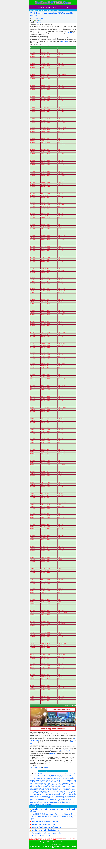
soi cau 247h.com (42, 791)
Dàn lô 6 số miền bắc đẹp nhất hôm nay (46, 827)
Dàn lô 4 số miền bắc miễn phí (46, 782)
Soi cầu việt (62, 799)
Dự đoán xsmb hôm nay (39, 783)
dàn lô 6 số (64, 41)
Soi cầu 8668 (67, 791)
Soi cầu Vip (41, 7)
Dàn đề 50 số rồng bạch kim (42, 780)
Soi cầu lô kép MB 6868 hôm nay (44, 824)
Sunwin (49, 839)
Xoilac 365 (69, 838)
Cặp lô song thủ (70, 777)
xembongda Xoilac (60, 838)
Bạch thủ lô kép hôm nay (41, 773)
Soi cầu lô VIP (49, 794)
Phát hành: (33, 18)
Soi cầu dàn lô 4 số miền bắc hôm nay (46, 830)
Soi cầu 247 (38, 22)
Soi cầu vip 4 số (70, 799)
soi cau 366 (51, 791)
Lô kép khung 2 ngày (63, 783)
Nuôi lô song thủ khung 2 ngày (57, 788)
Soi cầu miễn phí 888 (44, 797)
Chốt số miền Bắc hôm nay (53, 778)
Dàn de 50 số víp (55, 780)
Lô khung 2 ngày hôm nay (61, 785)
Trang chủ (32, 10)
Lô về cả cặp (38, 786)
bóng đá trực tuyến (34, 839)
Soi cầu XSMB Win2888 (45, 801)
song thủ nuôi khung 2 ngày (44, 804)
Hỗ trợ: (32, 20)
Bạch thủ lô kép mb (70, 773)
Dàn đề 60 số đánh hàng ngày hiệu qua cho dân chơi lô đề (53, 814)
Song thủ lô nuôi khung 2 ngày (57, 802)
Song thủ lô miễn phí (42, 802)
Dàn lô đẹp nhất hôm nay (61, 782)
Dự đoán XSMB (47, 767)
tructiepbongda (50, 838)
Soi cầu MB (57, 796)
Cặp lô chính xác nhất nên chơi (53, 771)
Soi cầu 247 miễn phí (63, 789)
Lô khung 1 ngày (38, 785)
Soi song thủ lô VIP (57, 801)
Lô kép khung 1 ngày (51, 783)
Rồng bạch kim (40, 18)
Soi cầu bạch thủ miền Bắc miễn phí (45, 836)
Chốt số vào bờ (65, 778)
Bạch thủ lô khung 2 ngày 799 (37, 775)
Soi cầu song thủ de (68, 797)
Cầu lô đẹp (32, 778)
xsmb (74, 838)
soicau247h (66, 801)
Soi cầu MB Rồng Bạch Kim (67, 796)
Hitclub (54, 839)
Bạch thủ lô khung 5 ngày (36, 777)
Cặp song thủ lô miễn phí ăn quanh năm (46, 833)
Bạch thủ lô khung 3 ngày (68, 775)
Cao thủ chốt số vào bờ (59, 777)
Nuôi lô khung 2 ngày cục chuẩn (66, 786)
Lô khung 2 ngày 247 (48, 785)
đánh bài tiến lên (41, 838)
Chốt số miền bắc (40, 778)
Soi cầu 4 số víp (58, 791)
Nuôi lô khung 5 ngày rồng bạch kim (39, 788)
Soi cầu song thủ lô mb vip (51, 799)
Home (34, 7)
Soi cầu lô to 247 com (39, 794)
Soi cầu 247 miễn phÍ (51, 7)
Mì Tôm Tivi (43, 839)
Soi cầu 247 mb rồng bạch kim (49, 789)
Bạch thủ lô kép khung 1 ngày (56, 773)
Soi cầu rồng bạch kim (57, 797)
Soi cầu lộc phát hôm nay (46, 796)
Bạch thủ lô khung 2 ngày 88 (53, 775)
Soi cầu (38, 10)
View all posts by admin (36, 767)
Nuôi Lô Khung (64, 7)
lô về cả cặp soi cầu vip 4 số (50, 786)
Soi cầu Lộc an (58, 794)
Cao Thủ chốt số (48, 777)
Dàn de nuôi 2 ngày (66, 780)
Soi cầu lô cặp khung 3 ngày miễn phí (56, 793)
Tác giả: (32, 22)
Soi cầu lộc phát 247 (68, 794)
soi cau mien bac (34, 797)
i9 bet (30, 838)
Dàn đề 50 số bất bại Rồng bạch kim (45, 821)
